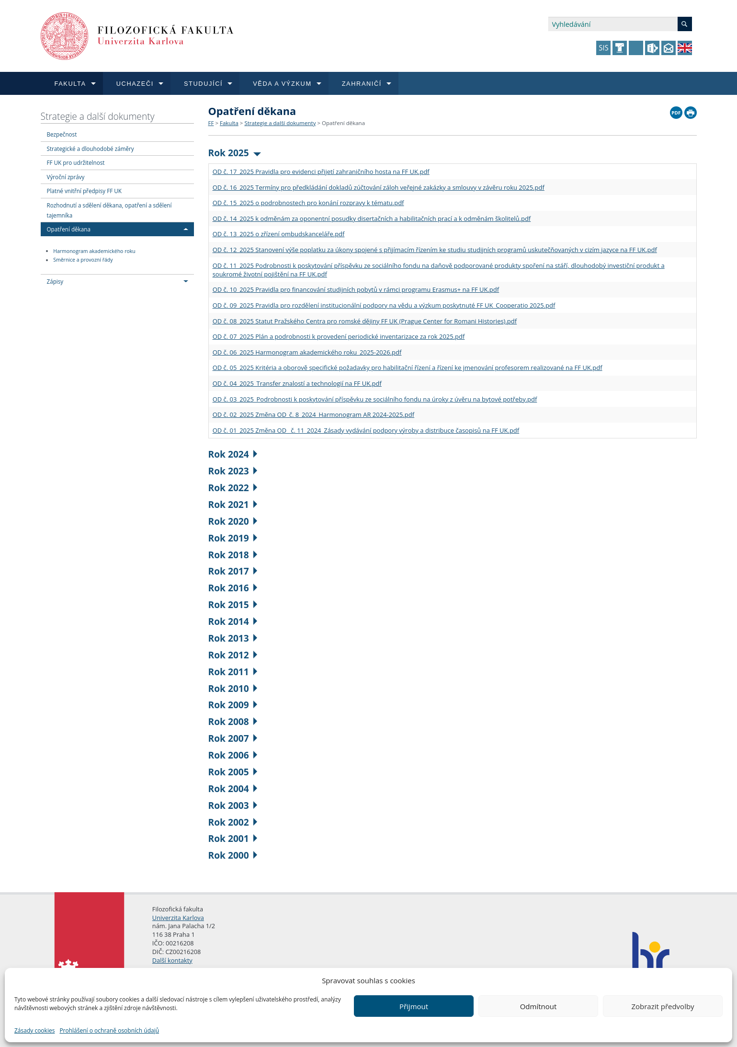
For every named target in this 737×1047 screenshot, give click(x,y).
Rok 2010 (233, 688)
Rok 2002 (233, 822)
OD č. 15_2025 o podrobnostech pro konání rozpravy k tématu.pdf (308, 202)
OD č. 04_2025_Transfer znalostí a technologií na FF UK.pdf (297, 383)
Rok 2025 (234, 152)
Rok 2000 (233, 855)
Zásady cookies (34, 1030)
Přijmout (413, 1006)
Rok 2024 (233, 454)
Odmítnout (538, 1006)
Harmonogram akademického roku (94, 251)
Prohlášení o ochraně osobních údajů (109, 1030)
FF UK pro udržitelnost (76, 162)
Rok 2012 (233, 654)
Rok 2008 (233, 721)
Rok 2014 (233, 621)
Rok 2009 (233, 704)
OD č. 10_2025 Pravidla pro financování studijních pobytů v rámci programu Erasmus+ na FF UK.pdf (356, 289)
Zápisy (55, 281)
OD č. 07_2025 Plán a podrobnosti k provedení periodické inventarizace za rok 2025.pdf (339, 336)
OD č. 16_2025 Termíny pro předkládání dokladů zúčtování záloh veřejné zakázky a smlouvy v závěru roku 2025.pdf (378, 187)
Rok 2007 (233, 738)
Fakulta (229, 123)
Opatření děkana (69, 229)
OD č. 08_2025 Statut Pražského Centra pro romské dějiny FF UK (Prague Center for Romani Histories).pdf (365, 321)
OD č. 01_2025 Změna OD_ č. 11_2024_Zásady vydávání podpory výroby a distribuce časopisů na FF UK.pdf (366, 430)
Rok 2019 (233, 537)
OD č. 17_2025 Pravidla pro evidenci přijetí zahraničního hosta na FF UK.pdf (321, 171)
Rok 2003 (233, 805)
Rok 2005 (233, 771)
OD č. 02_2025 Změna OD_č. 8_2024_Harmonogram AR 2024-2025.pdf (314, 414)
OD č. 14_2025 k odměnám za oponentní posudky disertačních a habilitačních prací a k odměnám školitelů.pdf (372, 218)
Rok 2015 (233, 604)
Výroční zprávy (66, 177)
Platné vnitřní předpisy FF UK (84, 191)
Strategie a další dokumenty (98, 116)
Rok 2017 (233, 570)
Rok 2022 (233, 487)
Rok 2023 (233, 470)
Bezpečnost (62, 134)
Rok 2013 (233, 638)
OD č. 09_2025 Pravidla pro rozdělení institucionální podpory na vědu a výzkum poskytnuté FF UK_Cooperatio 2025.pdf (384, 305)
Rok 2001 (233, 838)
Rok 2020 (233, 521)
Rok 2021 (233, 504)
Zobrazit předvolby (662, 1006)
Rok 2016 (233, 587)
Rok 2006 (233, 754)
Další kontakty (172, 960)
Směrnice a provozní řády (83, 260)
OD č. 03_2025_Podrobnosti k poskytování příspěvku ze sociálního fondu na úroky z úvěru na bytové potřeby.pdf (375, 399)
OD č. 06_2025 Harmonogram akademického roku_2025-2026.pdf (307, 352)
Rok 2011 (233, 671)
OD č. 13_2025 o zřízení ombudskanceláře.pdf (279, 234)
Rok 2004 (233, 788)
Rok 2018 (233, 554)
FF (211, 123)
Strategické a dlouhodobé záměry (90, 148)
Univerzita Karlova (178, 917)
